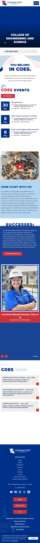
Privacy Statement (20, 521)
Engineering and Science (11, 377)
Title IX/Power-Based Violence (20, 526)
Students (22, 377)
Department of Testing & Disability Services (20, 518)
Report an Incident (20, 476)
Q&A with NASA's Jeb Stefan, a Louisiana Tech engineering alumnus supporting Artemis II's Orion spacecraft (18, 393)
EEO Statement (20, 524)
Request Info (20, 505)
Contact (20, 474)
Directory (20, 467)
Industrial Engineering (12, 253)
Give (20, 512)
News (20, 469)
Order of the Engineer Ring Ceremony (25, 129)
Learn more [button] (15, 540)
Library (20, 462)
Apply (20, 460)
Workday (20, 472)
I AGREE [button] (33, 538)
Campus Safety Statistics (20, 479)
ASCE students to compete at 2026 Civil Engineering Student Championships (16, 380)
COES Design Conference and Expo (24, 116)
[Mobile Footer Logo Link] (20, 450)
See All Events (8, 96)
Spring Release (16, 102)
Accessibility (20, 529)
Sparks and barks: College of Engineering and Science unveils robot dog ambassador (18, 406)
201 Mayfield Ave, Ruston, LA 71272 (21, 484)
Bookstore (20, 465)
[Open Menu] (36, 3)
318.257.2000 (21, 487)
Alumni (5, 389)
